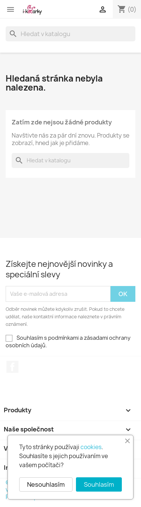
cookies (91, 447)
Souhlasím (99, 484)
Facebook (12, 367)
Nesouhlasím (46, 484)
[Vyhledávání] (70, 33)
